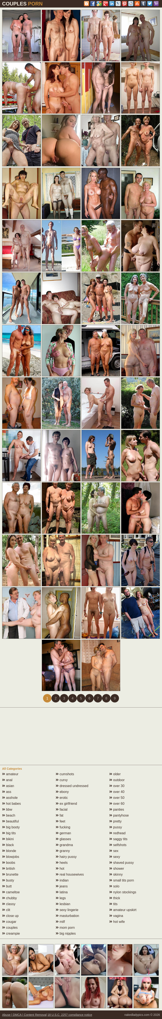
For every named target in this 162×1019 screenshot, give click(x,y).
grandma (64, 845)
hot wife (117, 921)
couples (10, 927)
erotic (62, 797)
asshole (10, 797)
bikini (8, 839)
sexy (114, 857)
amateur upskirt (122, 910)
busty (8, 880)
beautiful (10, 821)
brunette (10, 874)
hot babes (11, 803)
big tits (9, 833)
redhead (117, 833)
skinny (116, 874)
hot (60, 868)
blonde (9, 851)
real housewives (70, 874)
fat (59, 815)
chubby (9, 898)
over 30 (116, 786)
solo (114, 886)
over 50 (116, 797)
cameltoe (11, 892)
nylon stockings (122, 892)
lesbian (63, 904)
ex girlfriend (66, 803)
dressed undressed (72, 786)
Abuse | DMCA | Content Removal (24, 1014)
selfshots (118, 845)
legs (61, 898)
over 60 (116, 803)
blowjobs (10, 857)
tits (113, 904)
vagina (116, 916)
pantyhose (119, 815)
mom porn (65, 927)
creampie (11, 933)
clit (6, 910)
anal (7, 780)
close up (10, 916)
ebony (62, 792)
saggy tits (118, 839)
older (115, 774)
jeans (62, 886)
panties (116, 809)
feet (60, 821)
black (8, 845)
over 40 (116, 792)
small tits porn (121, 880)
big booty (11, 827)
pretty (115, 821)
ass (6, 792)
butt (7, 886)
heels (62, 862)
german (63, 833)
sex (113, 851)
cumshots (65, 774)
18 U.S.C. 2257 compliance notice (69, 1014)
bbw (7, 809)
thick (114, 898)
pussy (115, 827)
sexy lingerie (67, 910)
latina (62, 892)
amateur (10, 774)
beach (8, 815)
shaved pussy (121, 862)
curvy (62, 780)
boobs (8, 862)
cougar (9, 921)
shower (116, 868)
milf (60, 921)
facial (62, 809)
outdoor (117, 780)
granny (63, 851)
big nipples (66, 933)
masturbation (67, 916)
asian (8, 786)
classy (8, 904)
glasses (63, 839)
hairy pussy (66, 857)
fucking (63, 827)
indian (62, 880)
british (8, 868)
